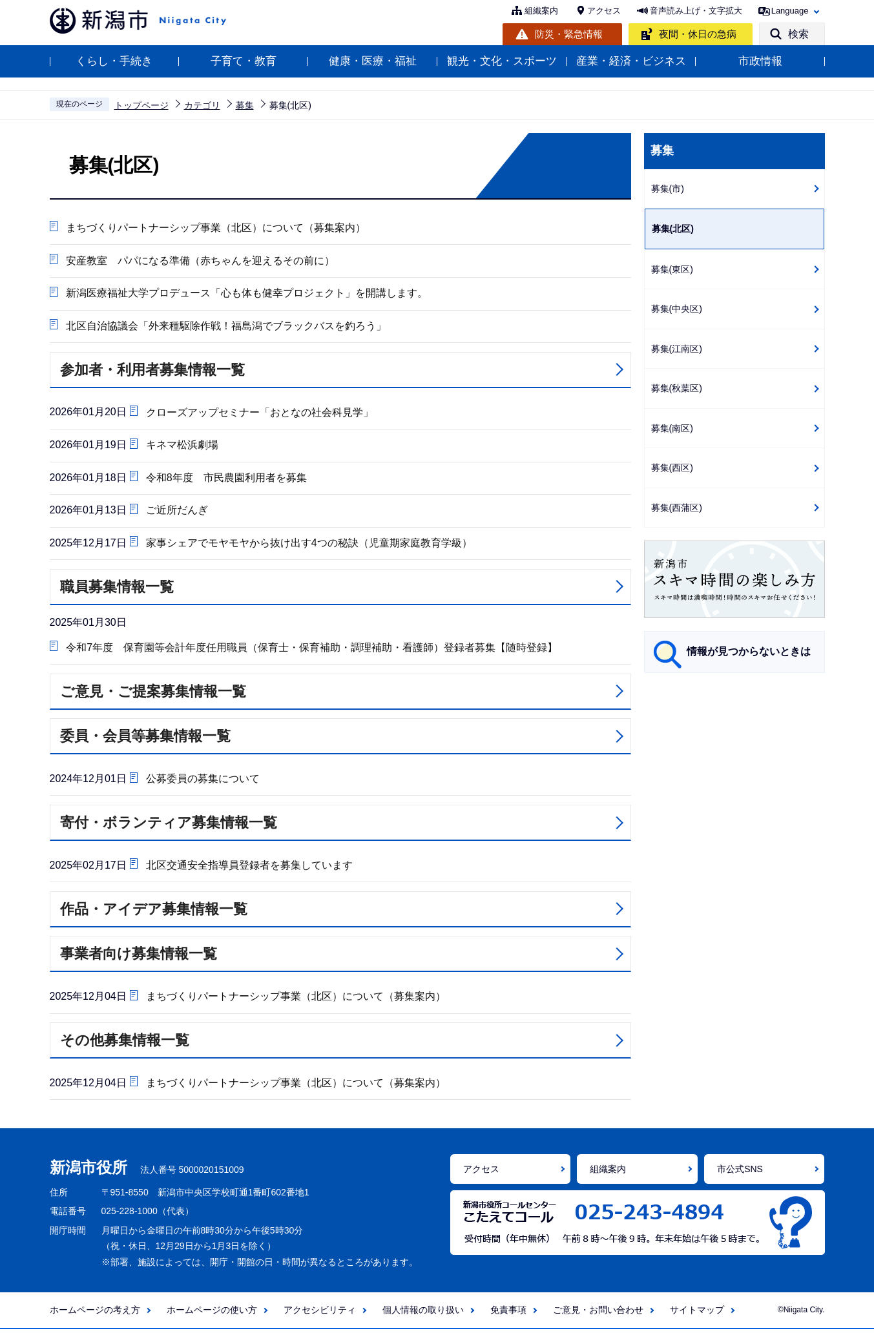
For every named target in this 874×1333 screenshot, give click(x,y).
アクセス (604, 11)
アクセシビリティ (320, 1313)
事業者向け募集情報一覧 (138, 957)
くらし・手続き (114, 61)
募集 (245, 105)
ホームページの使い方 (212, 1313)
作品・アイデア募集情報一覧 (153, 912)
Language (790, 11)
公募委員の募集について (202, 781)
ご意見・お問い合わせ (598, 1313)
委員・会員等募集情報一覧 (145, 738)
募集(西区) (672, 467)
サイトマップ (697, 1313)
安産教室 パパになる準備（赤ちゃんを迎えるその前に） (200, 260)
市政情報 (760, 61)
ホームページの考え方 (95, 1313)
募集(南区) (672, 428)
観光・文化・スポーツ (502, 61)
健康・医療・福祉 (373, 61)
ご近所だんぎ (176, 511)
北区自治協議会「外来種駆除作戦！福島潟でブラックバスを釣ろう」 (226, 326)
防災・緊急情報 (569, 33)
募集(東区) (672, 269)
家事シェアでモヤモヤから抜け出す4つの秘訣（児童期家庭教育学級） (308, 544)
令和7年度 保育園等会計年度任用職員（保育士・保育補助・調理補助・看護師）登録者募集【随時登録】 (311, 649)
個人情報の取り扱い (423, 1313)
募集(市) (667, 188)
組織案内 (541, 11)
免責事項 (508, 1313)
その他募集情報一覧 (124, 1043)
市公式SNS (740, 1173)
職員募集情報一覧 (117, 589)
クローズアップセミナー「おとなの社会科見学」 (259, 413)
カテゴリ (202, 105)
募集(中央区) (676, 309)
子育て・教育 (243, 61)
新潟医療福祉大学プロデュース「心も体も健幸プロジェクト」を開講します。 (247, 293)
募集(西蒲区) (676, 507)
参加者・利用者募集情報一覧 (152, 370)
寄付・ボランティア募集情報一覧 (168, 826)
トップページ (141, 105)
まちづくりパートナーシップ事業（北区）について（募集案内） (216, 227)
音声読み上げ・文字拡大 (696, 11)
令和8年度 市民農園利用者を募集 (225, 478)
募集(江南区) (676, 349)
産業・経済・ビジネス (631, 61)
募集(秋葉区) (676, 388)
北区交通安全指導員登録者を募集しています (248, 867)
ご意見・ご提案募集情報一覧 (153, 694)
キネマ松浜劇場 (181, 445)
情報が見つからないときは (749, 651)
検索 (798, 33)
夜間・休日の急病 (697, 33)
